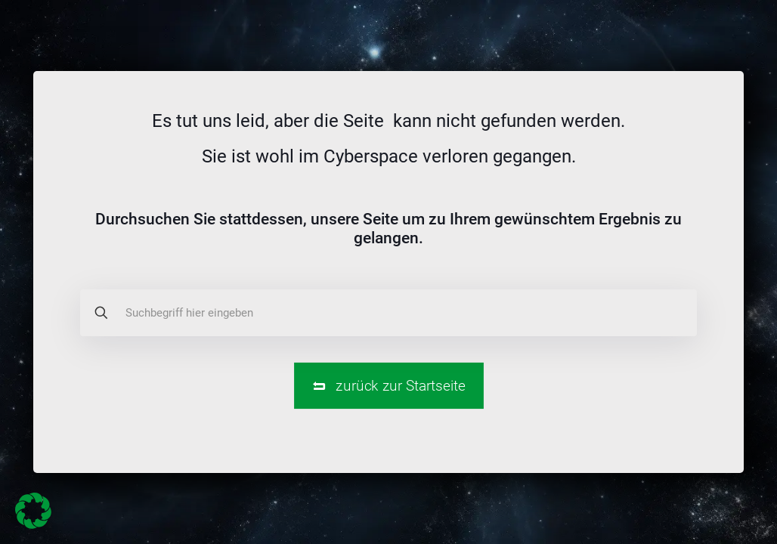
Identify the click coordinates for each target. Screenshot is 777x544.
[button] (33, 511)
